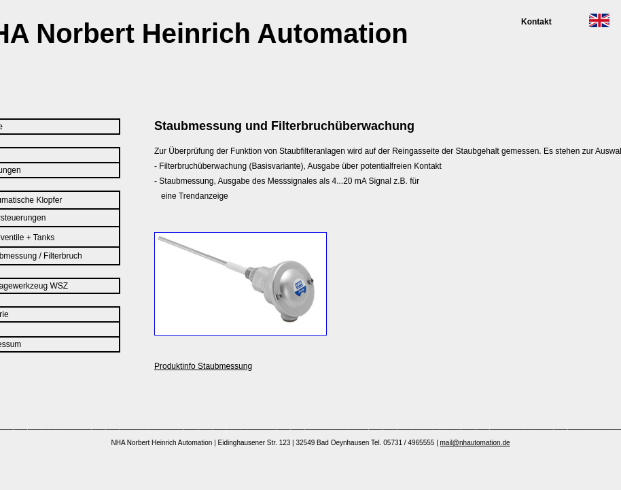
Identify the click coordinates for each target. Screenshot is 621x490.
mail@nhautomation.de (475, 442)
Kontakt (536, 22)
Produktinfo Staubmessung (203, 366)
